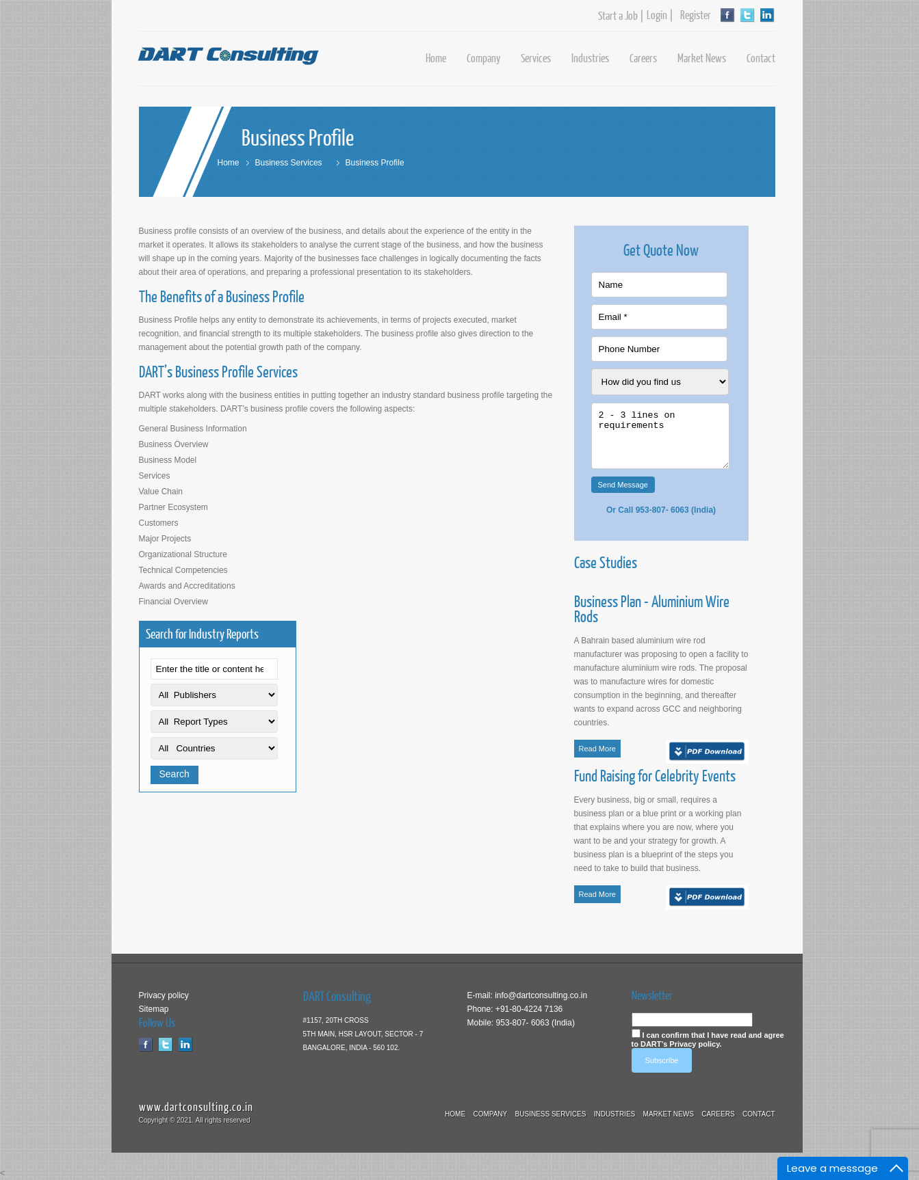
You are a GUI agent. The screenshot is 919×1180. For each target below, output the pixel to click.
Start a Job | (621, 16)
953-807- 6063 (662, 510)
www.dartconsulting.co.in (196, 1106)
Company (483, 58)
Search (174, 773)
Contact (761, 58)
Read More (597, 749)
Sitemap (154, 1009)
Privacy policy (164, 995)
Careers (643, 58)
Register (692, 15)
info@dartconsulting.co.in (540, 995)
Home (436, 58)
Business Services (288, 162)
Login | (660, 15)
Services (536, 58)
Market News (701, 58)
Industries (590, 58)
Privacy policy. (695, 1044)
